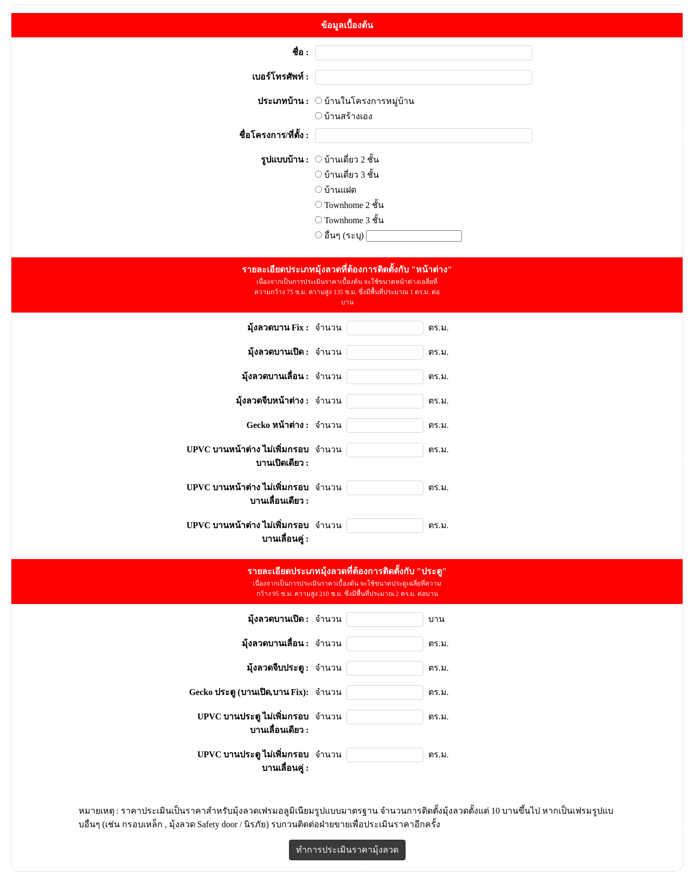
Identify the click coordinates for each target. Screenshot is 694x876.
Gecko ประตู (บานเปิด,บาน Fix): (249, 692)
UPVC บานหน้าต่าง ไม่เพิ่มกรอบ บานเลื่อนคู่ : (248, 532)
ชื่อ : (300, 52)
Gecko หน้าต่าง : (278, 425)
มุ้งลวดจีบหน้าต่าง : (272, 400)
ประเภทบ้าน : (283, 101)
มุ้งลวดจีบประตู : (278, 667)
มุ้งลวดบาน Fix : (278, 327)
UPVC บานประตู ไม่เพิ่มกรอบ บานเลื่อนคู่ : (253, 761)
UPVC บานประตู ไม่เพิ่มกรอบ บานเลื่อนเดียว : (253, 723)
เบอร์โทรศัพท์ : (280, 76)
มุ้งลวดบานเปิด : (278, 351)
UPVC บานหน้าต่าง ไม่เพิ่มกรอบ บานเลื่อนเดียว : (248, 494)
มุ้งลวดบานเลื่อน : (275, 376)
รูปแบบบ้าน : (285, 159)
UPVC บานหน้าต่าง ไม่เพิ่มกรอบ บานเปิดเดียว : (248, 456)
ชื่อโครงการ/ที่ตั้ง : (274, 135)
